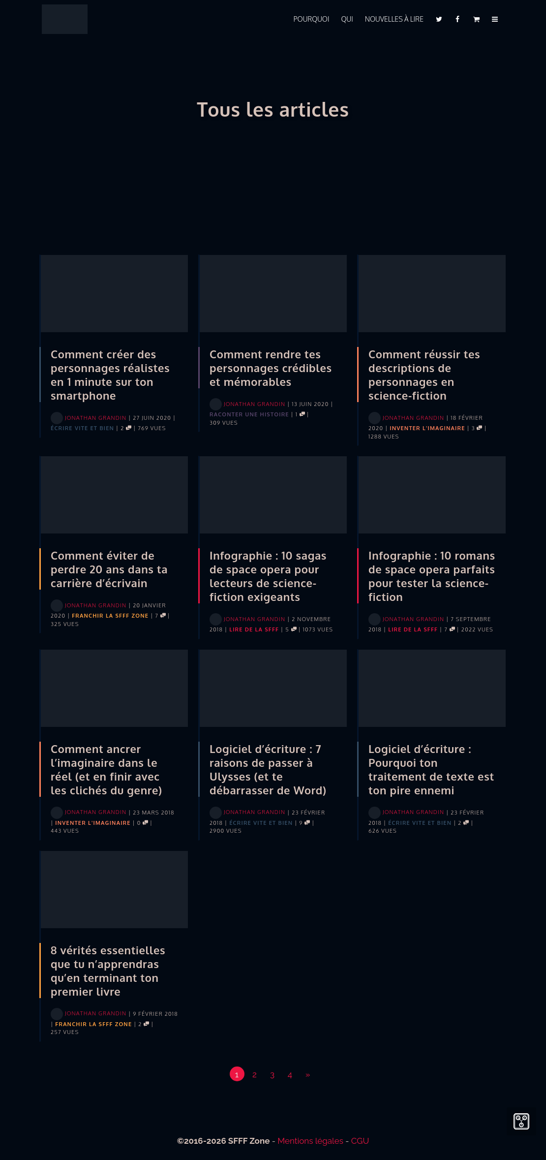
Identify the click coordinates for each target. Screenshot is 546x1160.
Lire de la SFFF (254, 629)
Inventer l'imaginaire (427, 428)
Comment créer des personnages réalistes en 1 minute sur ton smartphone (110, 374)
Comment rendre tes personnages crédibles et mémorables (271, 367)
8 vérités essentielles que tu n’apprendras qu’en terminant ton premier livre (108, 970)
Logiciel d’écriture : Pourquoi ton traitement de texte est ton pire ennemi (431, 769)
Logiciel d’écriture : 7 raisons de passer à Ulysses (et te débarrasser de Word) (268, 769)
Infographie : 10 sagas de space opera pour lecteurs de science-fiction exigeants (268, 575)
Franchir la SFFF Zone (110, 615)
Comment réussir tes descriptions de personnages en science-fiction (424, 374)
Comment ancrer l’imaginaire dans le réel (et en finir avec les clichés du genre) (106, 769)
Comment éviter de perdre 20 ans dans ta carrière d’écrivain (109, 569)
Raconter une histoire (249, 414)
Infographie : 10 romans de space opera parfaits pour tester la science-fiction (431, 575)
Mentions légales (310, 1141)
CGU (360, 1141)
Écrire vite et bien (82, 428)
